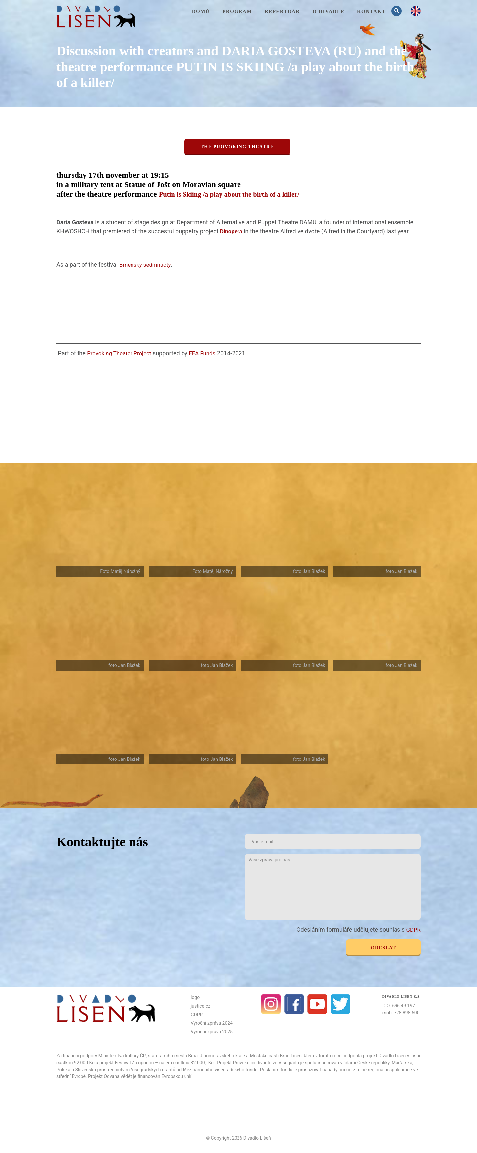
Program (237, 11)
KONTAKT (371, 11)
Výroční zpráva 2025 (212, 1031)
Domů (201, 11)
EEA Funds (207, 352)
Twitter (340, 1004)
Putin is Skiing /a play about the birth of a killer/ (241, 194)
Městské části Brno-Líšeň (276, 1055)
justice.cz (200, 1005)
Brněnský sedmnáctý (146, 264)
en (416, 11)
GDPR (413, 929)
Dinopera (232, 231)
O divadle (328, 11)
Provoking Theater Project (121, 352)
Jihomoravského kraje (222, 1055)
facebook (294, 1004)
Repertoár (282, 11)
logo (195, 997)
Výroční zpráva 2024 (212, 1022)
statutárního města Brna (173, 1055)
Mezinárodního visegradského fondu (220, 1069)
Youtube (317, 1004)
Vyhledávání (397, 11)
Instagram (271, 1004)
